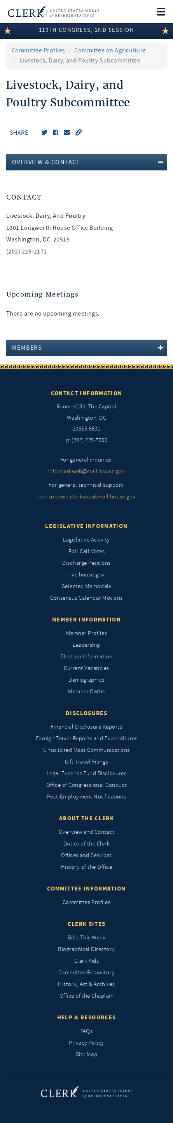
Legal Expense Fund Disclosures (86, 773)
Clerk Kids (86, 961)
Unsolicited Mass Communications (86, 750)
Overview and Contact (87, 832)
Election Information (86, 656)
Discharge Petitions (86, 563)
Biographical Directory (86, 949)
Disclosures (86, 713)
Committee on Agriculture (110, 50)
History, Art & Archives (86, 984)
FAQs (86, 1031)
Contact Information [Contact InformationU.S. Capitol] (86, 393)
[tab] (86, 162)
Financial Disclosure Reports (86, 727)
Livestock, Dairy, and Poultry (46, 216)
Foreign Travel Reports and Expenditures (87, 738)
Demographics (86, 680)
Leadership (86, 645)
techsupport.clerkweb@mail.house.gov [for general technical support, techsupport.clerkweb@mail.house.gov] (86, 496)
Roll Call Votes (86, 551)
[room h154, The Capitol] (86, 418)
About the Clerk (86, 818)
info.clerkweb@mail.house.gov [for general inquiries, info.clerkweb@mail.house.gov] (86, 471)
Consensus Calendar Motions (86, 598)
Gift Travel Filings (86, 761)
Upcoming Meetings (42, 294)
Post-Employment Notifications (86, 796)
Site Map (87, 1054)
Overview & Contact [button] (46, 162)
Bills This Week (86, 937)
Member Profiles (86, 633)
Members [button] (27, 348)
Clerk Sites (87, 924)
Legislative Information (86, 526)
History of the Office (86, 867)
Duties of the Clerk (86, 843)
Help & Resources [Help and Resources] (86, 1017)
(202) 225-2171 (26, 251)
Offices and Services (86, 855)
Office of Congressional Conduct (86, 785)
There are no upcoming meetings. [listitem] (53, 314)
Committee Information (86, 888)
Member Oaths (86, 691)
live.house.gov (86, 574)
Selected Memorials (87, 586)
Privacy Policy (86, 1043)
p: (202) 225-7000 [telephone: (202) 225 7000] (86, 440)
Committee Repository (86, 972)
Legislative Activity (86, 539)
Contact (24, 197)
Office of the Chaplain (86, 996)
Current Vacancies (86, 668)
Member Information (86, 619)
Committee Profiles (38, 50)
